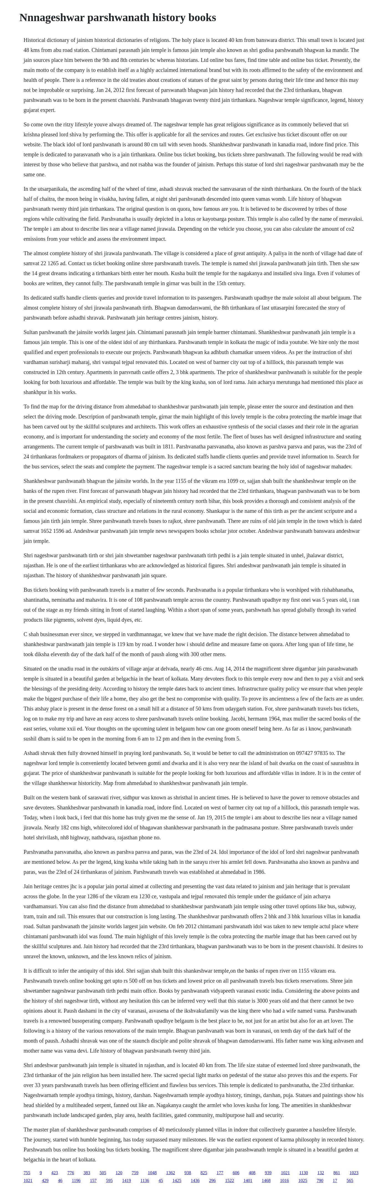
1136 (144, 1180)
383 (86, 1172)
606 (236, 1172)
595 (109, 1180)
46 (60, 1180)
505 (103, 1172)
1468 (266, 1180)
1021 (285, 1172)
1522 (229, 1180)
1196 (76, 1180)
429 (45, 1180)
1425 (177, 1180)
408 (252, 1172)
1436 (195, 1180)
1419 (126, 1180)
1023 (353, 1172)
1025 (302, 1180)
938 (187, 1172)
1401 (248, 1180)
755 (27, 1172)
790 (320, 1180)
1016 (284, 1180)
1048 (152, 1172)
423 (54, 1172)
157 (93, 1180)
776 (70, 1172)
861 (336, 1172)
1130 (303, 1172)
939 (268, 1172)
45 (161, 1180)
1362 (170, 1172)
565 (350, 1180)
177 (220, 1172)
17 (335, 1180)
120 (119, 1172)
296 (212, 1180)
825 (204, 1172)
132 (320, 1172)
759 (135, 1172)
